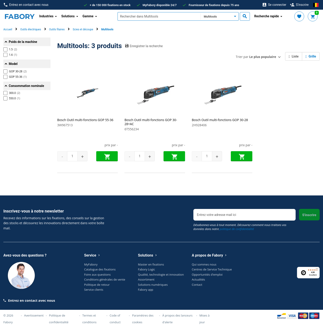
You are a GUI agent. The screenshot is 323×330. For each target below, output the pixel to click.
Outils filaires (57, 29)
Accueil (7, 29)
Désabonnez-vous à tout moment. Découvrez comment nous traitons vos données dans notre (239, 227)
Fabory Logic (146, 269)
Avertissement (34, 315)
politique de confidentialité (237, 229)
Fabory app (145, 290)
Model (13, 64)
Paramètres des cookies (142, 318)
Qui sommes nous (204, 264)
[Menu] (317, 269)
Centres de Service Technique (212, 269)
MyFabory (91, 264)
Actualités (198, 279)
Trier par (256, 57)
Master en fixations (151, 264)
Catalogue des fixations (100, 269)
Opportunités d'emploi (207, 274)
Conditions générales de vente (104, 279)
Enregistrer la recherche (144, 46)
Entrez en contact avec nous (26, 4)
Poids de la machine (23, 42)
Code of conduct (115, 318)
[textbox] (159, 16)
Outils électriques (30, 29)
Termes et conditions (89, 318)
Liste (294, 56)
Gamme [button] (88, 16)
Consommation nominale (26, 86)
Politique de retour (97, 285)
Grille (311, 56)
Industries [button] (46, 16)
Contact (197, 285)
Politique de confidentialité (58, 318)
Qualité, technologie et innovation (161, 274)
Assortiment (146, 279)
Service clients (93, 290)
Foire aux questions (97, 274)
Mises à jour (204, 318)
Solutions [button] (67, 16)
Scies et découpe (83, 29)
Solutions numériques (153, 285)
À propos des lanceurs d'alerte (177, 318)
